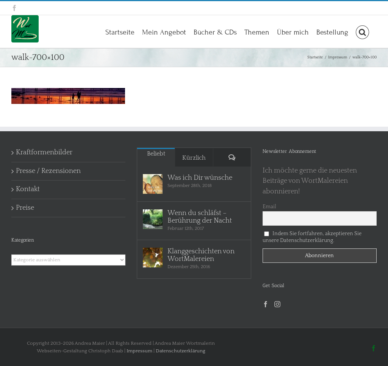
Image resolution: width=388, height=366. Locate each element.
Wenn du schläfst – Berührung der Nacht (199, 217)
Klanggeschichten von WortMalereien (201, 255)
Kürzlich (194, 157)
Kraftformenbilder (44, 152)
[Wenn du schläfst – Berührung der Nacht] (153, 219)
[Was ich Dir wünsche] (153, 184)
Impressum (139, 350)
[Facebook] (266, 304)
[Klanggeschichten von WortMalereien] (153, 257)
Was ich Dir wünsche (199, 178)
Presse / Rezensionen (48, 171)
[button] (362, 31)
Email (269, 207)
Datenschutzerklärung (180, 350)
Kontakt (28, 189)
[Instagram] (277, 304)
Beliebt (156, 153)
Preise (25, 208)
